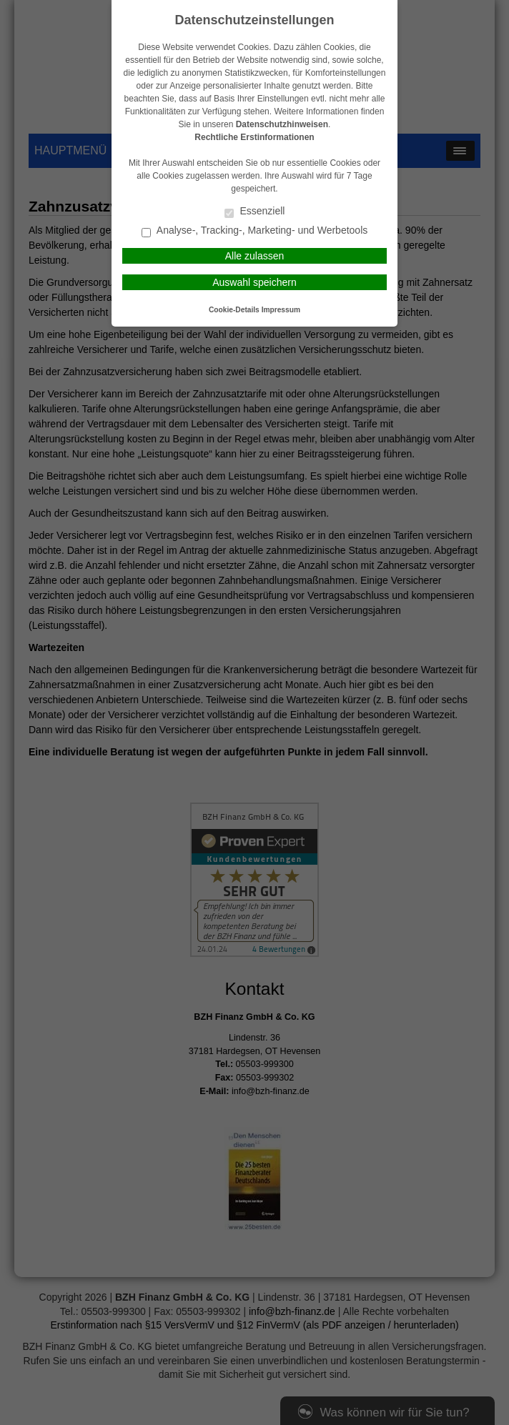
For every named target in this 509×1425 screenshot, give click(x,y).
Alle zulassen (255, 256)
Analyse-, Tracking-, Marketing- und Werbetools (255, 231)
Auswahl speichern (254, 282)
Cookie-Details (234, 310)
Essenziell (254, 212)
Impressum (281, 310)
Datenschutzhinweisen (282, 124)
